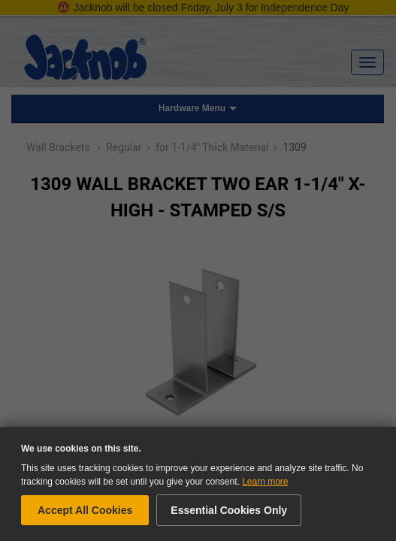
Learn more (265, 481)
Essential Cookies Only (229, 510)
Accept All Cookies (85, 510)
